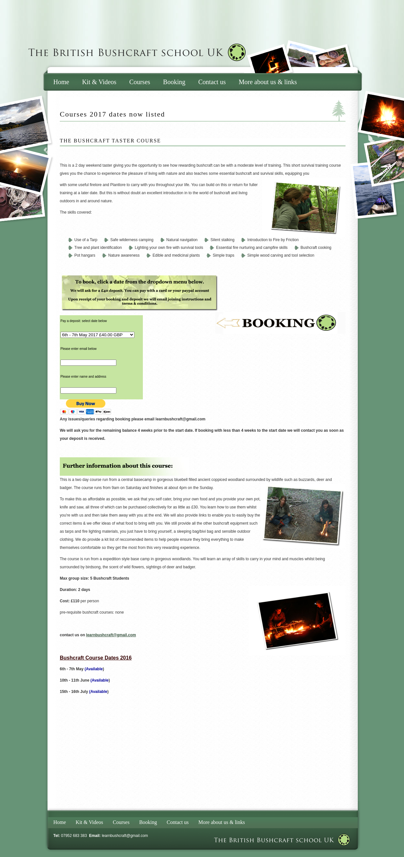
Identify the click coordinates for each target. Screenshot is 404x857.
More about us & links (268, 81)
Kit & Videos (99, 81)
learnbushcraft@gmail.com (125, 835)
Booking (174, 81)
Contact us (212, 81)
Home (61, 81)
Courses (139, 81)
